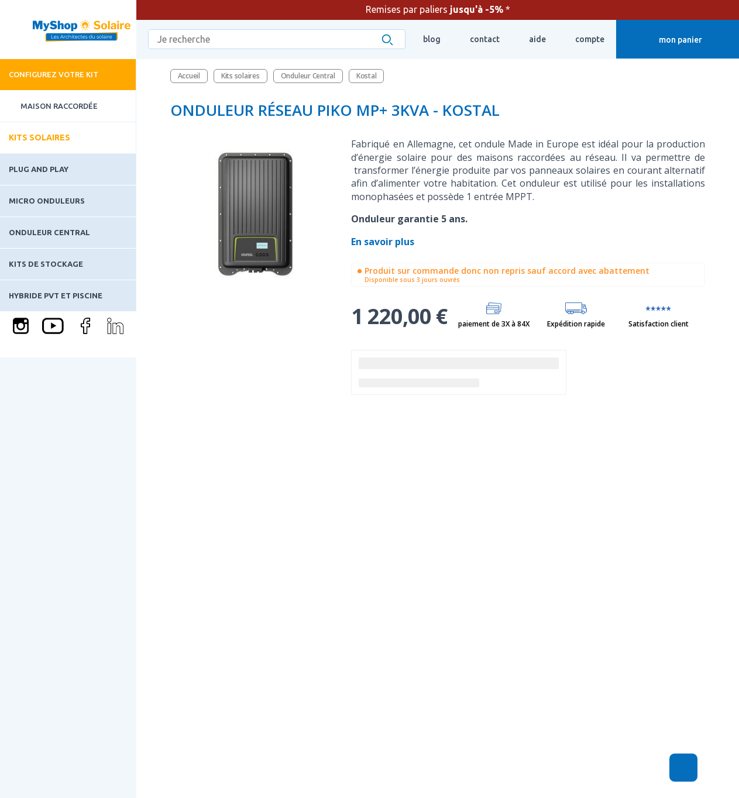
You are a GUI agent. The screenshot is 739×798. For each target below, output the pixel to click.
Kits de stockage (46, 264)
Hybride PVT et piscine (55, 295)
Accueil (189, 76)
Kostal (366, 76)
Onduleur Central (49, 232)
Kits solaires (39, 137)
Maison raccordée (49, 106)
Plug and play (38, 169)
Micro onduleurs (47, 201)
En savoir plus (384, 241)
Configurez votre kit (53, 74)
